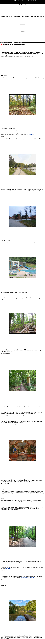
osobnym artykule (8, 568)
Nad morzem (17, 16)
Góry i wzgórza (25, 16)
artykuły (6, 42)
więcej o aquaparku (30, 134)
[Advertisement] (23, 72)
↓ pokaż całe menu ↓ (22, 31)
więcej (16, 407)
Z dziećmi (33, 16)
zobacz (2, 583)
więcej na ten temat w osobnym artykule (27, 577)
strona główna (2, 42)
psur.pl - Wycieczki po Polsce (22, 4)
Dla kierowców (41, 16)
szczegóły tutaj (21, 505)
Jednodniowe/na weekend (6, 16)
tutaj (22, 1)
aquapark (21, 242)
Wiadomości (22, 24)
